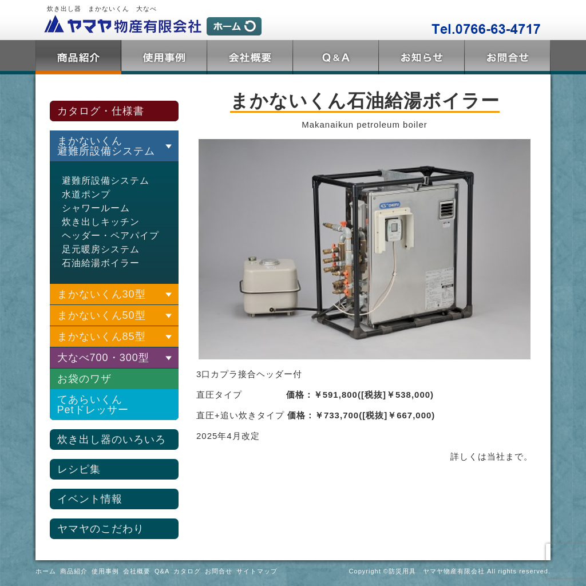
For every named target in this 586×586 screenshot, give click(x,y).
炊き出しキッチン (101, 222)
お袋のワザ (84, 379)
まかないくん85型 (101, 336)
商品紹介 (78, 57)
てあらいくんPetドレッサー (93, 404)
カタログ (187, 571)
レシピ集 (79, 469)
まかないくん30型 (101, 294)
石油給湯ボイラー (101, 263)
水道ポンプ (86, 194)
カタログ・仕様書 (100, 111)
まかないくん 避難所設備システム (106, 146)
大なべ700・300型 (103, 357)
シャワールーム (96, 208)
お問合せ (508, 57)
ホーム (45, 571)
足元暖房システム (101, 249)
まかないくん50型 (101, 315)
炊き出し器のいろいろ (111, 439)
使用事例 (164, 57)
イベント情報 (89, 499)
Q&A (336, 57)
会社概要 (250, 57)
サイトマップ (257, 571)
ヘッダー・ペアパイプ (110, 235)
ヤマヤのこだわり (100, 529)
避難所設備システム (105, 180)
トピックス (422, 57)
